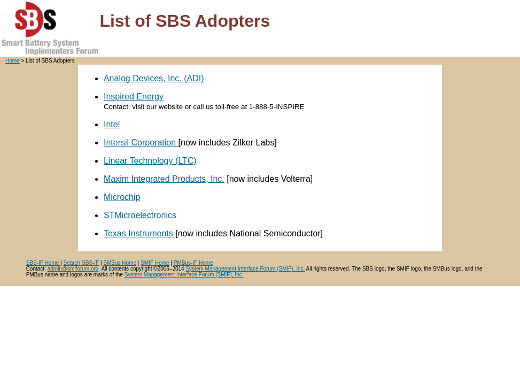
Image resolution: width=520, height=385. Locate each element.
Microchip (122, 197)
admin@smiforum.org (73, 269)
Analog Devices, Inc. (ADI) (154, 78)
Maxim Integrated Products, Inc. (164, 178)
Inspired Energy (134, 96)
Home (12, 61)
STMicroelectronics (140, 215)
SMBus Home (119, 263)
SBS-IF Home (43, 263)
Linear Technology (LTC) (150, 160)
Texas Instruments (139, 233)
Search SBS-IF (81, 263)
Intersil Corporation (141, 142)
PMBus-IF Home (193, 263)
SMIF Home (155, 263)
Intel (112, 124)
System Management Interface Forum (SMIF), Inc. (245, 269)
